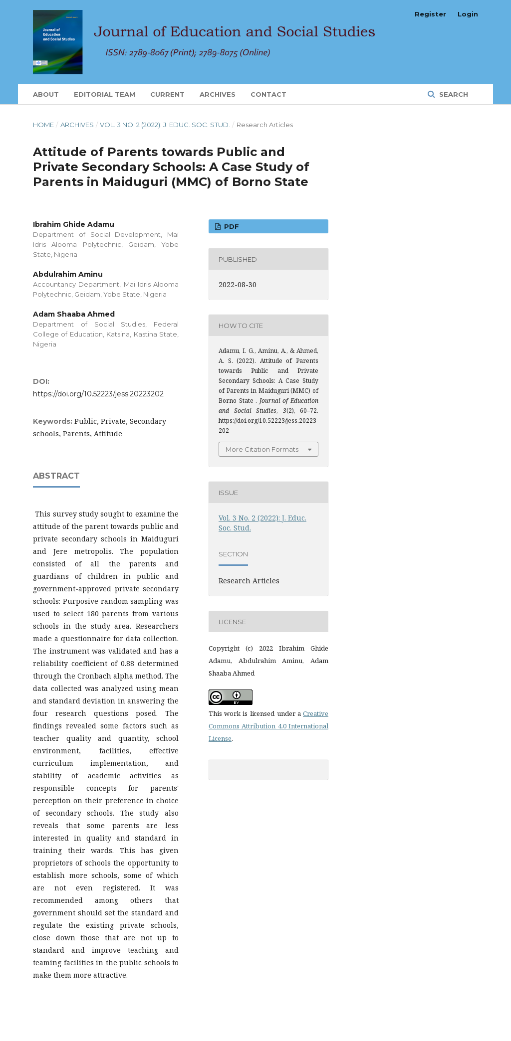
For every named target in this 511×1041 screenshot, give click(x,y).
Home (43, 125)
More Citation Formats (262, 449)
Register (430, 14)
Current (167, 94)
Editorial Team (104, 94)
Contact (268, 94)
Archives (218, 94)
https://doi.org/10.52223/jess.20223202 (98, 393)
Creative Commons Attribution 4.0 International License (268, 726)
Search (452, 94)
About (46, 94)
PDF (230, 226)
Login (468, 14)
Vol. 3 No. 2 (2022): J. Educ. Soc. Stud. (165, 125)
